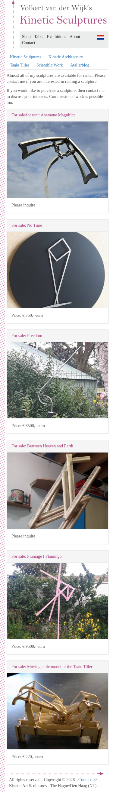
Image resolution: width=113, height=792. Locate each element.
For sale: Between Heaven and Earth (42, 446)
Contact (28, 43)
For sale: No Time (26, 225)
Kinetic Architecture (66, 57)
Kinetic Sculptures (25, 57)
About (75, 36)
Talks (38, 36)
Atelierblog (79, 65)
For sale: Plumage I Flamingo (36, 556)
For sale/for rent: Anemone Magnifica (43, 115)
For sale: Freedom (26, 335)
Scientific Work (49, 65)
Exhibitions (56, 36)
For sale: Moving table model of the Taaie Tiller (52, 666)
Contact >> (88, 779)
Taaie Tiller (19, 65)
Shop (26, 36)
